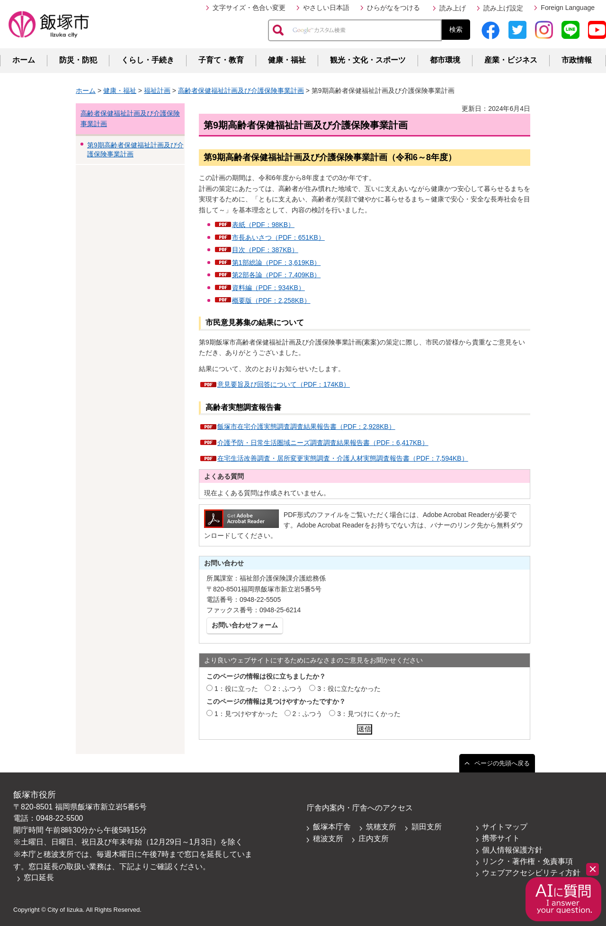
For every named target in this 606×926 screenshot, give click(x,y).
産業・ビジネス (510, 60)
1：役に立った (236, 688)
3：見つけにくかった (369, 713)
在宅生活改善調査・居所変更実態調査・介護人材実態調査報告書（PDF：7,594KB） (342, 458)
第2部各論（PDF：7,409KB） (276, 275)
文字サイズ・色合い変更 (249, 7)
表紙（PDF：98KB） (263, 224)
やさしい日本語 (326, 7)
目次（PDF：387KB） (265, 250)
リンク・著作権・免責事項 (527, 861)
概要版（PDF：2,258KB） (271, 300)
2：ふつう (288, 688)
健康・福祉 (287, 60)
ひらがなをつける (393, 7)
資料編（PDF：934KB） (268, 287)
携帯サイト (501, 838)
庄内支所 (373, 839)
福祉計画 (157, 90)
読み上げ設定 (503, 8)
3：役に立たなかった (349, 688)
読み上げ (452, 8)
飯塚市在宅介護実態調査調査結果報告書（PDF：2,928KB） (306, 426)
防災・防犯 (78, 60)
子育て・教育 (221, 60)
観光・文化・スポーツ (368, 60)
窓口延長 (39, 877)
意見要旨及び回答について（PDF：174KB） (283, 384)
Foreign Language (568, 7)
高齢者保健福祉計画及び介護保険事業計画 (241, 90)
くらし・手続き (147, 60)
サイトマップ (504, 827)
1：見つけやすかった (246, 713)
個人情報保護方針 (512, 850)
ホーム (23, 60)
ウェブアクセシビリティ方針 (531, 873)
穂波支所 (328, 839)
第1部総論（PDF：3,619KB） (276, 262)
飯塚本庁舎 (332, 827)
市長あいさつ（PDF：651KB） (278, 237)
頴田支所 (426, 827)
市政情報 (576, 60)
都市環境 (445, 60)
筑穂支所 (381, 827)
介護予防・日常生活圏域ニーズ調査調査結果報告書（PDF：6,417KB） (322, 442)
